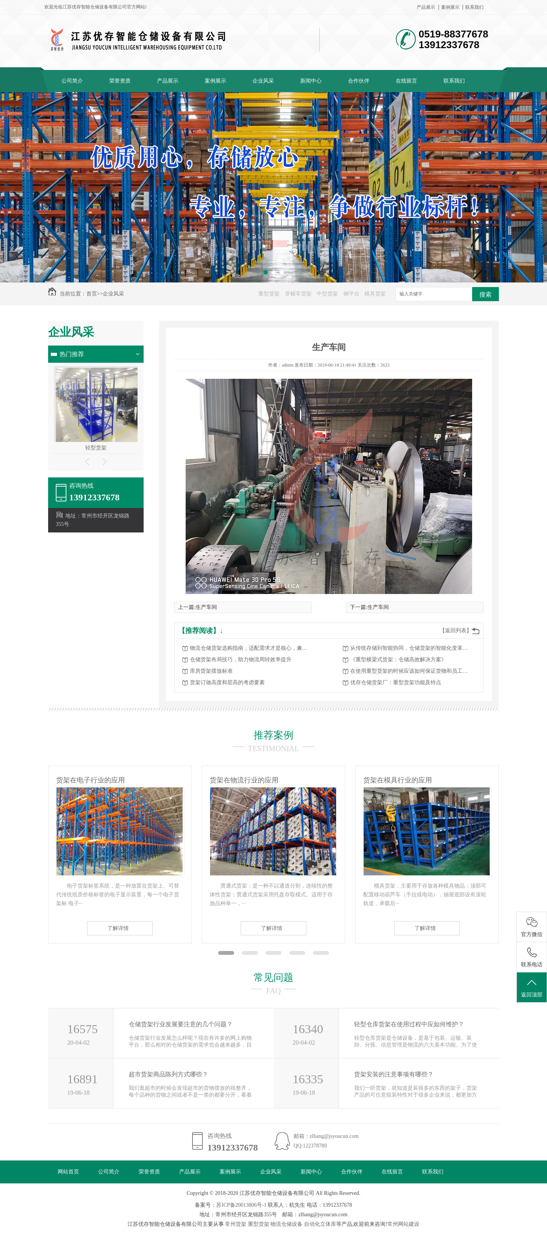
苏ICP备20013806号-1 (241, 1205)
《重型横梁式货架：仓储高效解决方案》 (398, 659)
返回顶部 (532, 988)
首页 (91, 294)
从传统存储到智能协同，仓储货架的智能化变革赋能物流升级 (411, 648)
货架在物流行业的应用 (244, 780)
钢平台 (351, 294)
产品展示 (426, 7)
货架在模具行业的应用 (397, 780)
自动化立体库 (320, 1224)
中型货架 (327, 294)
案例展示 (450, 7)
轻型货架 (96, 448)
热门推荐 (72, 354)
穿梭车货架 (298, 294)
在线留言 (406, 81)
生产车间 (206, 607)
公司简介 (72, 81)
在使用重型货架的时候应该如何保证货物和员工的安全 (411, 671)
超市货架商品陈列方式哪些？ (168, 1074)
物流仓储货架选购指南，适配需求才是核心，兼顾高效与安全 (251, 648)
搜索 (485, 294)
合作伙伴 (358, 81)
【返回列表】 (456, 630)
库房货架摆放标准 (211, 671)
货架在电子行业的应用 (90, 780)
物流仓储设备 (286, 1224)
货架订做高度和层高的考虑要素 (227, 682)
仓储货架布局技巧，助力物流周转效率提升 (240, 659)
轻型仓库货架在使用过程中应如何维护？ (409, 1024)
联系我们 (474, 7)
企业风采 (263, 81)
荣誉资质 (120, 81)
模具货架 (375, 294)
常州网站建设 (403, 1224)
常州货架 (235, 1224)
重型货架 (269, 294)
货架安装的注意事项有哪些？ (394, 1074)
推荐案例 (273, 735)
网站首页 (68, 1172)
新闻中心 (311, 81)
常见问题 (273, 977)
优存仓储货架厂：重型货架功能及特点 (395, 682)
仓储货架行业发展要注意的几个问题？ (181, 1024)
